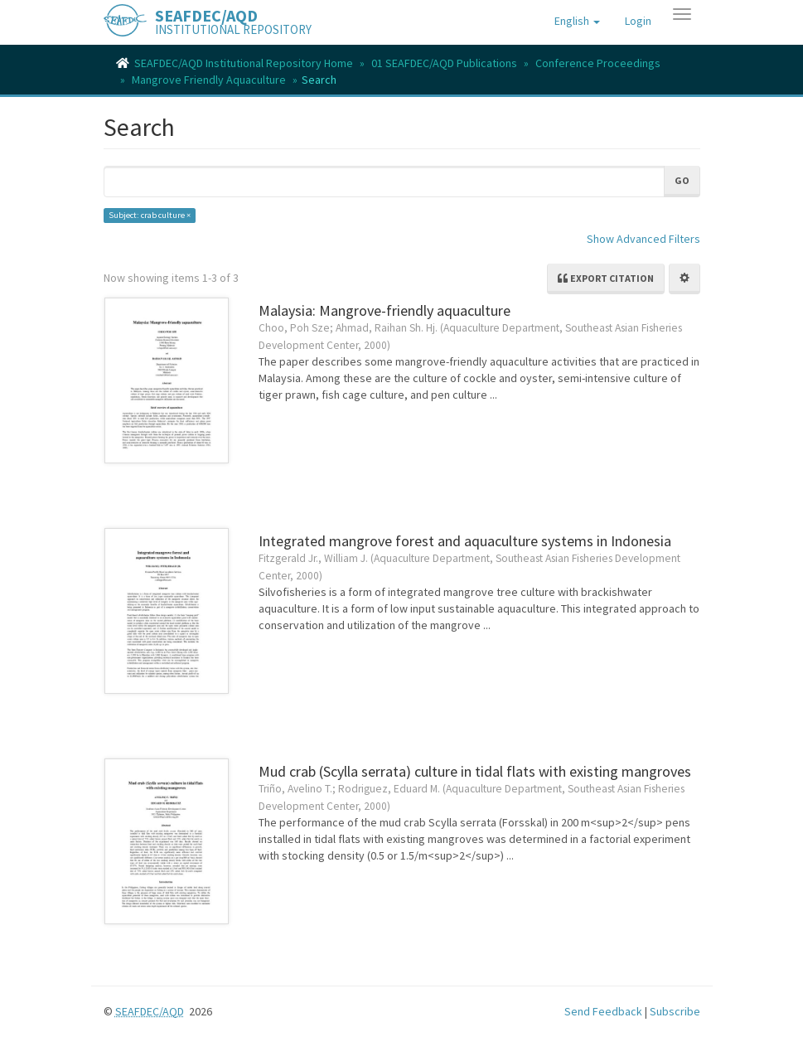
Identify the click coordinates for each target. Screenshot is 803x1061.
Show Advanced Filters (643, 238)
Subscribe (675, 1011)
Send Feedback (603, 1011)
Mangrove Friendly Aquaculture (209, 79)
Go (682, 180)
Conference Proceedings (597, 63)
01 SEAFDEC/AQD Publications (444, 63)
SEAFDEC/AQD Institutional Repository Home (243, 63)
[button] (577, 20)
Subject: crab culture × (150, 215)
